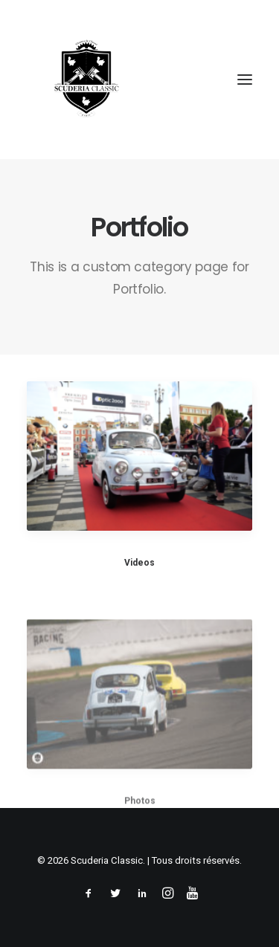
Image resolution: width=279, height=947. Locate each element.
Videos (139, 562)
